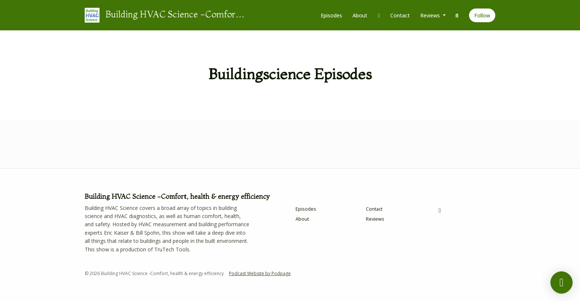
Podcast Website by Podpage (260, 273)
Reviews (430, 15)
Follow (482, 15)
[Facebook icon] (440, 210)
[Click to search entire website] (457, 15)
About (360, 15)
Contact (400, 15)
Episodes (331, 15)
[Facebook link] (378, 15)
